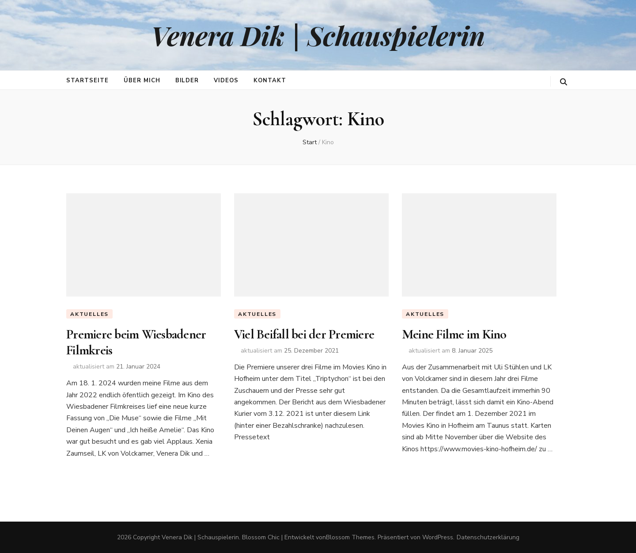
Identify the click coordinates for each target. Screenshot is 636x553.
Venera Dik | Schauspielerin (318, 35)
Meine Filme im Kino (454, 334)
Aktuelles (89, 314)
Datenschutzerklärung (488, 537)
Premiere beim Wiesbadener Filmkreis (136, 342)
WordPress (437, 537)
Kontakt (270, 80)
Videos (226, 80)
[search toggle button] (563, 82)
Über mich (142, 80)
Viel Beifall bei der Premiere (304, 334)
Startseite (87, 80)
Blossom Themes (350, 537)
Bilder (187, 80)
